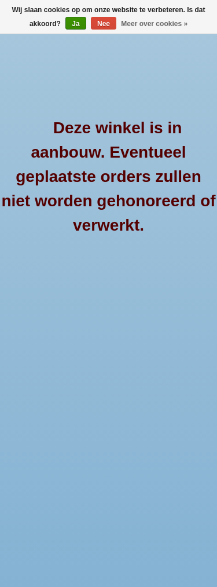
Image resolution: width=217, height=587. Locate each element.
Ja (75, 24)
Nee (103, 24)
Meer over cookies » (154, 24)
